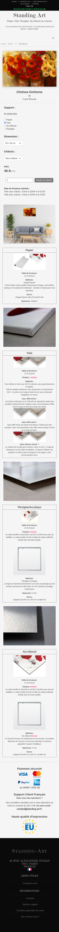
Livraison (30, 898)
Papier (8, 120)
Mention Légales (30, 904)
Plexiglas (9, 129)
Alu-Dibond (10, 126)
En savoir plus (10, 114)
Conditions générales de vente (30, 910)
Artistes (10, 44)
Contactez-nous (25, 1)
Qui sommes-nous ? (40, 1)
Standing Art (29, 15)
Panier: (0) (29, 6)
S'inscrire (35, 4)
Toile (7, 123)
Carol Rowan (23, 44)
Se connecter (24, 4)
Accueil (14, 1)
